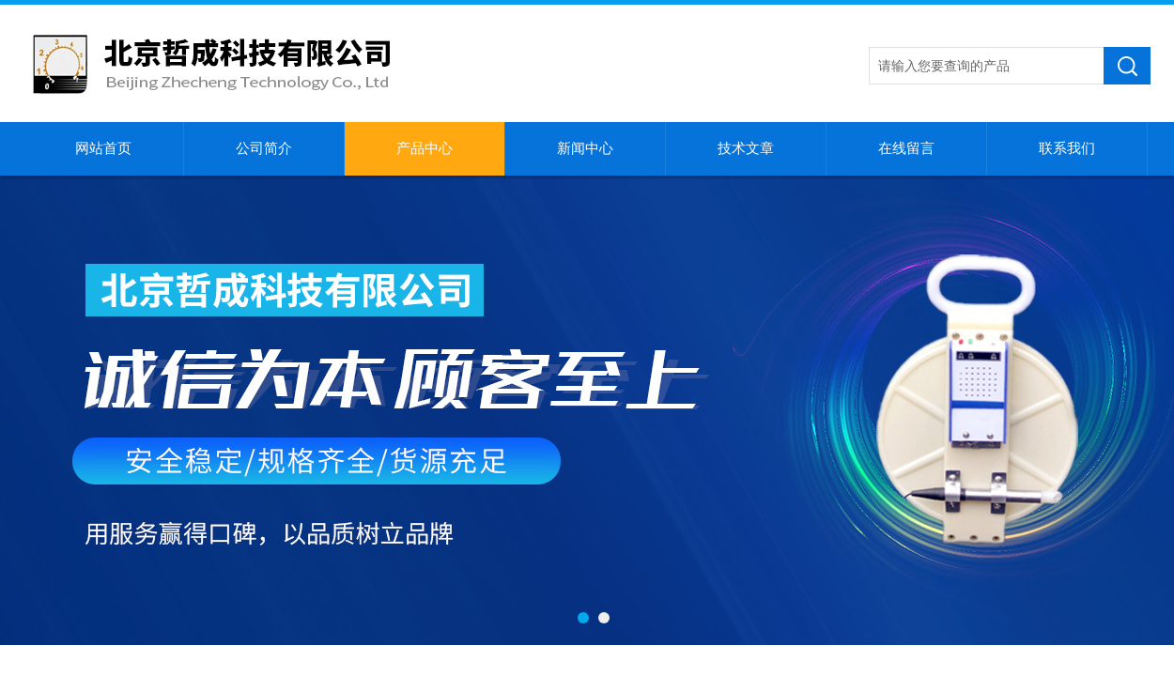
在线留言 (906, 148)
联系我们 (1067, 148)
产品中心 (424, 148)
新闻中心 (585, 148)
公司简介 (264, 148)
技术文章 (746, 148)
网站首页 (103, 148)
